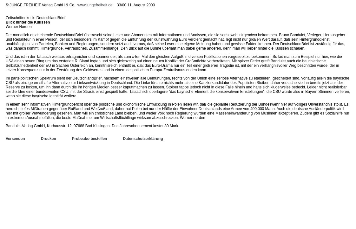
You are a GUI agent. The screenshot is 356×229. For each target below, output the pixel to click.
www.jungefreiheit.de (95, 5)
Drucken (48, 138)
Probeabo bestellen (89, 138)
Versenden (15, 138)
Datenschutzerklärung (143, 138)
